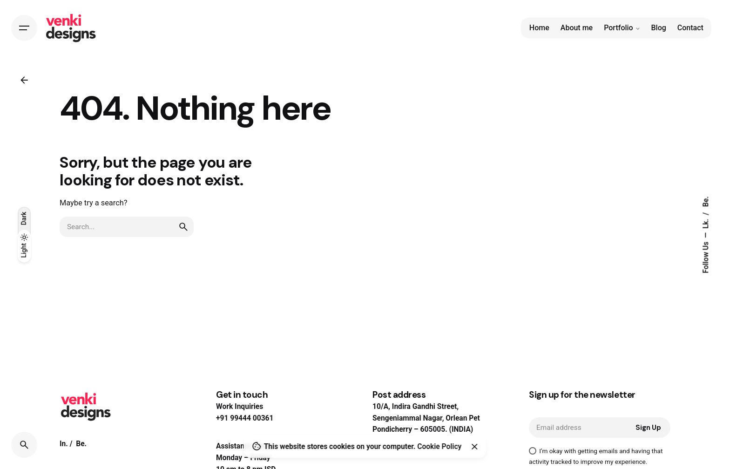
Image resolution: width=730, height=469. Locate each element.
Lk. (706, 223)
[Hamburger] (24, 28)
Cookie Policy (439, 446)
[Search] (24, 445)
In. (64, 444)
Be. (706, 201)
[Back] (24, 80)
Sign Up (648, 427)
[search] (183, 227)
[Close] (474, 446)
